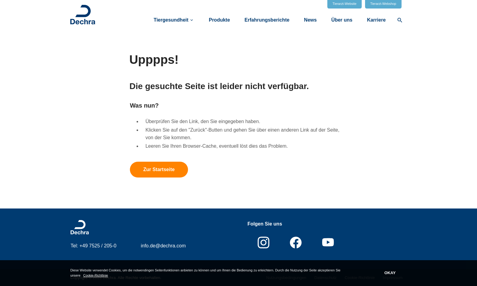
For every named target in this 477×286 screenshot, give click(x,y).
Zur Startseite (159, 169)
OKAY (390, 272)
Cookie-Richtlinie (95, 275)
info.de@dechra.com (163, 245)
